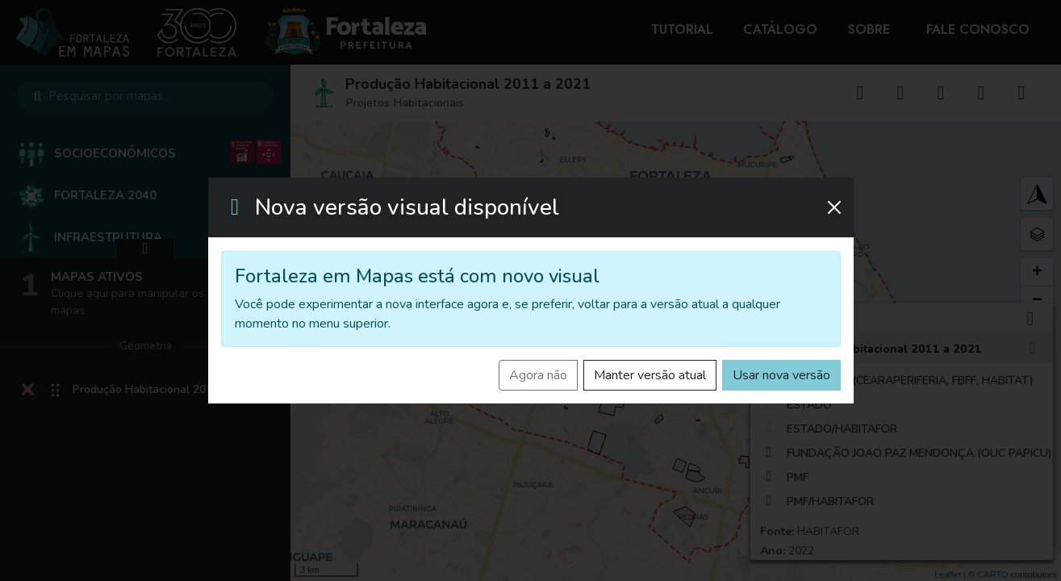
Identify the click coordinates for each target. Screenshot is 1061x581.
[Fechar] (834, 207)
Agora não (538, 375)
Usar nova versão (781, 375)
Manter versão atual (650, 375)
